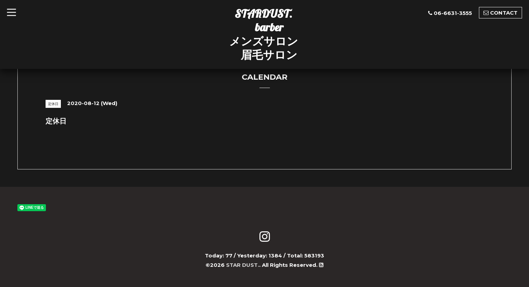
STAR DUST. (242, 265)
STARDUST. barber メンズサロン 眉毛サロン (263, 34)
